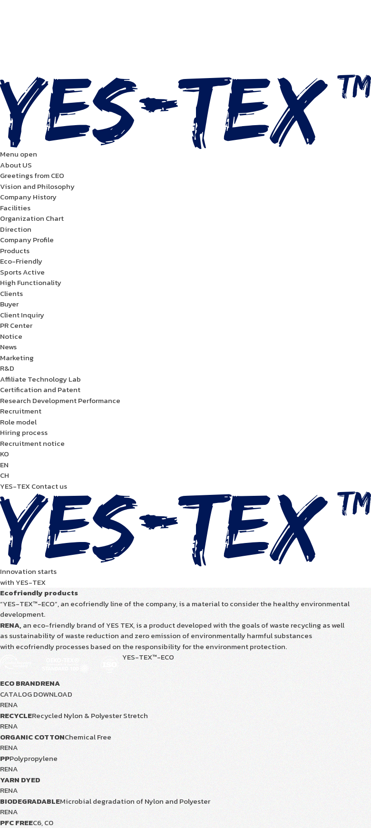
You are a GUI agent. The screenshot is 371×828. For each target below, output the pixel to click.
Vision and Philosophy (37, 186)
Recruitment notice (32, 443)
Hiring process (24, 432)
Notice (11, 336)
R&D (7, 368)
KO (4, 453)
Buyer (9, 303)
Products (14, 250)
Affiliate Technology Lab (40, 379)
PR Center (16, 325)
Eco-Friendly (21, 261)
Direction (15, 229)
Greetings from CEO (32, 175)
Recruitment (20, 410)
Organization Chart (32, 218)
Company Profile (27, 239)
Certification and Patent (40, 389)
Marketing (17, 357)
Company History (28, 196)
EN (4, 464)
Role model (18, 421)
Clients (11, 293)
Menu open (18, 153)
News (8, 346)
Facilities (15, 207)
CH (4, 475)
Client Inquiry (22, 314)
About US (16, 164)
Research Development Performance (60, 400)
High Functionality (30, 282)
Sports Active (22, 271)
